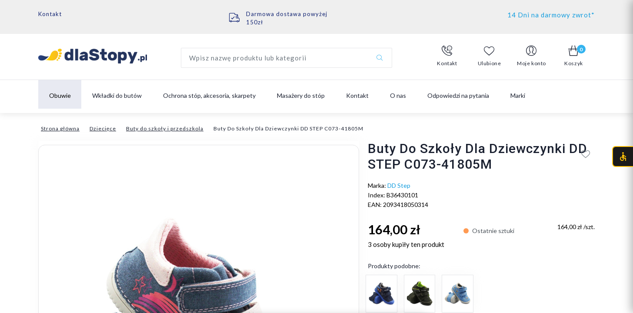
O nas (398, 95)
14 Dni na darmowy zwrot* (551, 15)
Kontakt (50, 13)
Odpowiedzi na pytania (458, 95)
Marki (517, 95)
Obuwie (60, 95)
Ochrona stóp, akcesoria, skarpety (209, 95)
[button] (447, 56)
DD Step (398, 185)
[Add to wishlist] (585, 154)
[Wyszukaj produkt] (286, 58)
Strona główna (60, 128)
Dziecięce (103, 128)
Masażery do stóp (301, 95)
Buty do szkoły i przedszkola (164, 128)
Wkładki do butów (117, 95)
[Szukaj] (379, 58)
